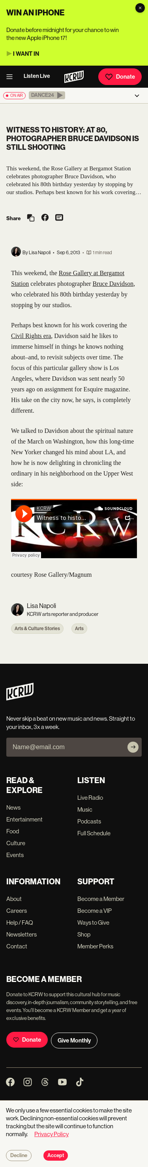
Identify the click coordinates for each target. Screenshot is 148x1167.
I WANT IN (26, 53)
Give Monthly (74, 1040)
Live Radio (90, 797)
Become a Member (100, 898)
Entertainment (24, 819)
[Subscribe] (133, 747)
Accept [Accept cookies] (55, 1155)
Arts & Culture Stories (37, 628)
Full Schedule (94, 833)
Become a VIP (94, 910)
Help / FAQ (19, 922)
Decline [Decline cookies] (18, 1155)
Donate (120, 77)
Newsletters (21, 934)
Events (15, 855)
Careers (16, 910)
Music (84, 809)
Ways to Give (93, 922)
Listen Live (37, 76)
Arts (79, 628)
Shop (83, 934)
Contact (16, 946)
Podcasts (89, 821)
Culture (15, 843)
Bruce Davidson (113, 283)
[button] (47, 95)
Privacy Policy (51, 1134)
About (14, 898)
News (13, 807)
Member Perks (95, 946)
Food (12, 831)
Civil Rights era (31, 335)
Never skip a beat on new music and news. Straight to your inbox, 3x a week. (70, 722)
